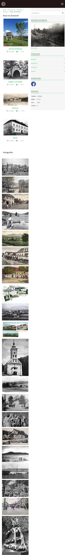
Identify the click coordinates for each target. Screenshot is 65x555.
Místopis (20, 10)
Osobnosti (34, 67)
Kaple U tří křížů (15, 82)
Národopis (34, 63)
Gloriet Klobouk (15, 49)
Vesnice (5, 12)
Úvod (4, 10)
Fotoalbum (11, 10)
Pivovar (15, 108)
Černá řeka (34, 48)
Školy (15, 138)
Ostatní (33, 71)
